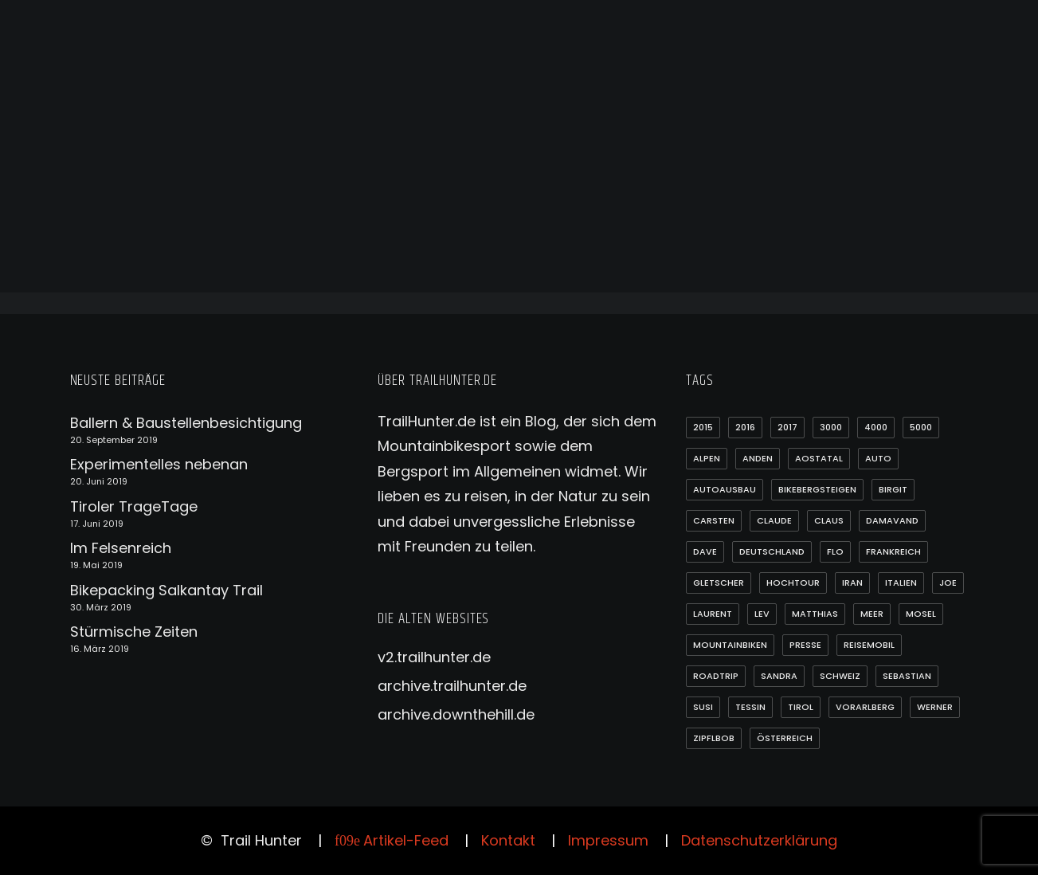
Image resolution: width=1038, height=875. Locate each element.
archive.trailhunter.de (452, 686)
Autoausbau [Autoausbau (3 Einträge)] (724, 489)
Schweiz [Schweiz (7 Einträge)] (840, 675)
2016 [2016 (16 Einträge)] (745, 427)
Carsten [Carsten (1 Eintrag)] (713, 520)
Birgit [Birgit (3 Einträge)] (893, 489)
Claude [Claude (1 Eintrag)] (774, 520)
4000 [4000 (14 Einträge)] (875, 427)
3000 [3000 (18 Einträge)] (831, 427)
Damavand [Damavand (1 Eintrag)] (892, 520)
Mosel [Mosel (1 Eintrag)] (921, 613)
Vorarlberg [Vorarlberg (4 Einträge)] (865, 706)
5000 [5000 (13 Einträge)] (921, 427)
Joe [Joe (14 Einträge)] (948, 582)
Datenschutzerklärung (759, 840)
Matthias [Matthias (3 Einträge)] (815, 613)
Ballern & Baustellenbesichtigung (186, 423)
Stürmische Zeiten (134, 632)
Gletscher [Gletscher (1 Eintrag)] (718, 582)
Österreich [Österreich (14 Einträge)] (785, 738)
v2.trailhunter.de (434, 657)
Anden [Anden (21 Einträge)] (757, 458)
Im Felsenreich (120, 548)
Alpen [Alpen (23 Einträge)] (706, 458)
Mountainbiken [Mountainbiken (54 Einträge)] (730, 644)
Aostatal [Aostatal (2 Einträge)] (819, 458)
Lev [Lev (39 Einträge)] (762, 613)
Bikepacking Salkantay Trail (166, 590)
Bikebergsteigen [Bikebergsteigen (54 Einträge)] (817, 489)
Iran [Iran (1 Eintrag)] (852, 582)
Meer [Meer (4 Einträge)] (871, 613)
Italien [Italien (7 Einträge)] (901, 582)
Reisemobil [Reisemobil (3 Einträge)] (869, 644)
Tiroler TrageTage (134, 506)
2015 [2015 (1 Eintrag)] (703, 427)
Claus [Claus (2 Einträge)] (829, 520)
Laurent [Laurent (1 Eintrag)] (712, 613)
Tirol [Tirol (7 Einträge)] (800, 706)
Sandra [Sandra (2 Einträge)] (779, 675)
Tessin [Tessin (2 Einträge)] (750, 706)
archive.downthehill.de (456, 714)
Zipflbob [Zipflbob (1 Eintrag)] (713, 738)
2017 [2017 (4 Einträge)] (787, 427)
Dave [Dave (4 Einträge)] (705, 551)
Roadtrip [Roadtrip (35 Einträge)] (715, 675)
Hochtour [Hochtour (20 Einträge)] (793, 582)
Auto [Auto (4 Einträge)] (878, 458)
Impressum (608, 840)
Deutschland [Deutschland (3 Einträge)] (772, 551)
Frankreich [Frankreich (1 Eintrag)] (893, 551)
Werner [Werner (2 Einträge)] (935, 706)
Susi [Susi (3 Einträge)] (703, 706)
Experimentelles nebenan (159, 464)
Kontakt (508, 840)
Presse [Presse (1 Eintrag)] (805, 644)
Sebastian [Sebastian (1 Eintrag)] (907, 675)
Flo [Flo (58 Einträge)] (835, 551)
